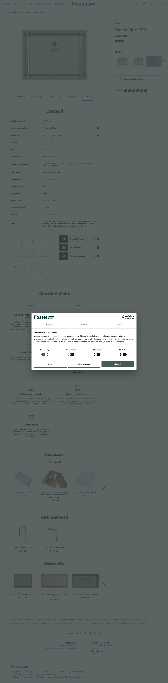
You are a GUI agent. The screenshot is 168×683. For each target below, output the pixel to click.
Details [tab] (84, 325)
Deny (50, 364)
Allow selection (84, 364)
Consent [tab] (49, 325)
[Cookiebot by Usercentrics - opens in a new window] (124, 317)
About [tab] (119, 325)
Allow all (117, 364)
